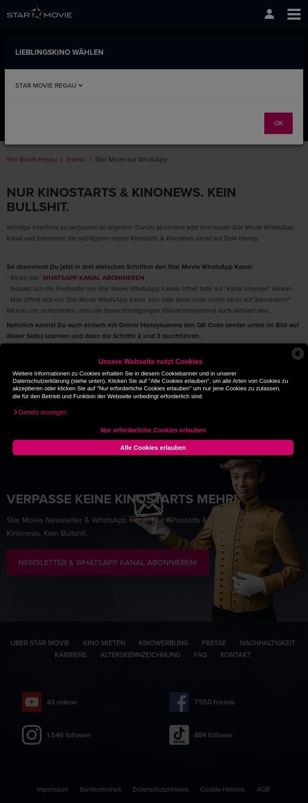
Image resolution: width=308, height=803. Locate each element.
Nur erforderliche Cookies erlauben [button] (153, 430)
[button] (40, 412)
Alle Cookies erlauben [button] (153, 447)
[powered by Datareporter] (298, 359)
